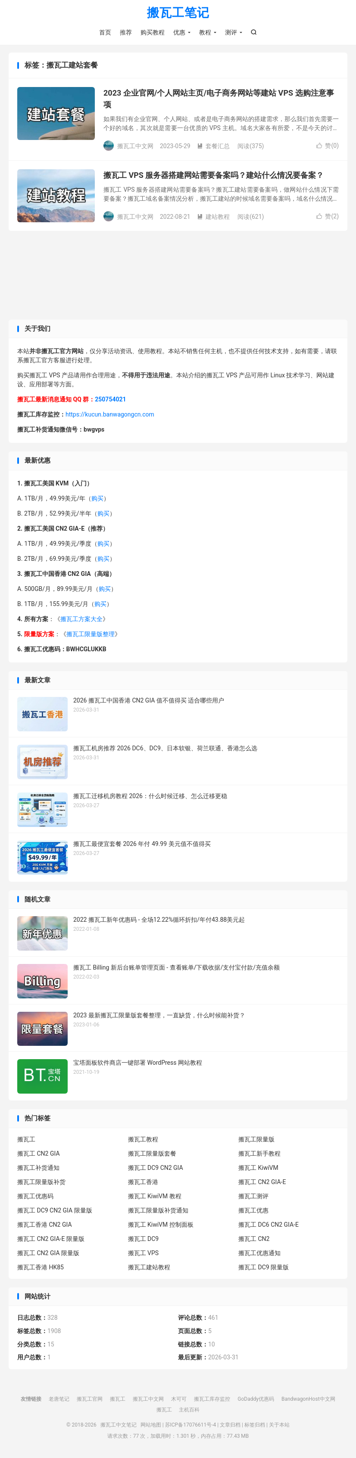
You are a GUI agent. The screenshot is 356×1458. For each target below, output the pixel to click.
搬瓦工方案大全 (81, 619)
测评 (231, 32)
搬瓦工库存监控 (212, 1400)
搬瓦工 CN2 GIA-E (262, 1182)
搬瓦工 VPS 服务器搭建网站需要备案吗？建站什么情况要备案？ (213, 176)
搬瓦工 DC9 (143, 1239)
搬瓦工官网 (90, 1400)
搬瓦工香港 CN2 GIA (44, 1225)
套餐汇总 (213, 146)
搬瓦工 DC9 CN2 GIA (155, 1168)
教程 (205, 32)
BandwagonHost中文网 (308, 1400)
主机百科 (189, 1411)
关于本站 (279, 1426)
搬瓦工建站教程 (149, 1268)
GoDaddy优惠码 (255, 1400)
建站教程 (213, 217)
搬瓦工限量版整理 (90, 634)
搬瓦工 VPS (143, 1253)
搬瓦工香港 (143, 1182)
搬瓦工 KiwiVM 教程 (154, 1197)
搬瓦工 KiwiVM (258, 1168)
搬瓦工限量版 (256, 1140)
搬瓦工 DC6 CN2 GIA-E (268, 1225)
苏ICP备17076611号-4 (190, 1426)
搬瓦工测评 (253, 1197)
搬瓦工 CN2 (253, 1239)
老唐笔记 (59, 1400)
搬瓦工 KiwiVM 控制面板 (161, 1225)
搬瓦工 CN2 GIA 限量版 (48, 1253)
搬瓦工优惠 (253, 1211)
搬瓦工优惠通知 (259, 1253)
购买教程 (153, 32)
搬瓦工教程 (143, 1140)
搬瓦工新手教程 (259, 1154)
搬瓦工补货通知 (38, 1168)
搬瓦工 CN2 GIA (38, 1154)
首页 (105, 32)
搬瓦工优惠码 (35, 1197)
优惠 (179, 32)
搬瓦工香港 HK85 (40, 1268)
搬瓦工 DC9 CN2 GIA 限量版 (54, 1211)
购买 (97, 499)
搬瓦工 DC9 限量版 (263, 1268)
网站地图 (151, 1426)
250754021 (110, 400)
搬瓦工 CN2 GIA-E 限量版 (50, 1239)
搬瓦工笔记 (178, 13)
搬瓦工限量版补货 (41, 1182)
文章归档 (230, 1426)
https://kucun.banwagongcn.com (110, 415)
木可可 (179, 1400)
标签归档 (254, 1426)
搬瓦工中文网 (148, 1400)
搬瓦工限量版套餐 (152, 1154)
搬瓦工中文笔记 (118, 1426)
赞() (327, 146)
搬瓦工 (26, 1140)
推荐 (126, 32)
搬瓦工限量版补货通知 (158, 1211)
